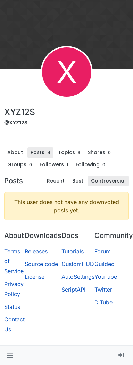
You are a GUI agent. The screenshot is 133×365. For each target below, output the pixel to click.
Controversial (108, 180)
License (34, 276)
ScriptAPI (73, 289)
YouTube (105, 276)
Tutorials (72, 251)
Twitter (103, 289)
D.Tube (103, 302)
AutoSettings (77, 276)
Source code (41, 263)
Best (77, 180)
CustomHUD (77, 263)
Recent (56, 180)
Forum (102, 251)
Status (12, 306)
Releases (36, 251)
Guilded (104, 263)
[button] (10, 355)
